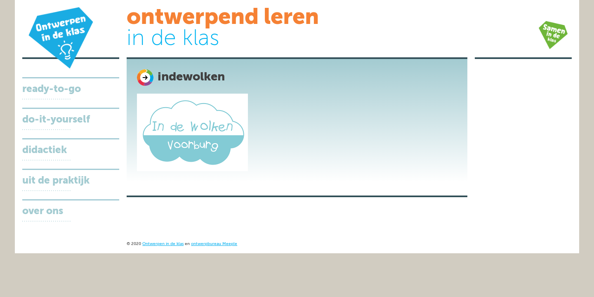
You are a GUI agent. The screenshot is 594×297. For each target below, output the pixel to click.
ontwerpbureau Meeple (214, 244)
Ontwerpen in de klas (163, 244)
